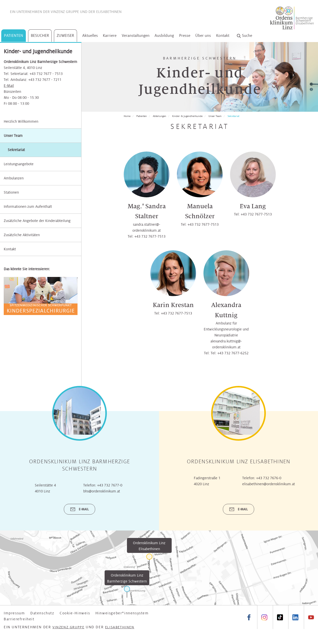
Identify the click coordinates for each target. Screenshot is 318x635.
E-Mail (9, 85)
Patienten (13, 35)
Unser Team (13, 135)
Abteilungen (159, 116)
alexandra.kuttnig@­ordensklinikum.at (226, 344)
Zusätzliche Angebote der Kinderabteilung (37, 220)
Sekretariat (233, 116)
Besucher (40, 35)
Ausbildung (164, 35)
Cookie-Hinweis (75, 613)
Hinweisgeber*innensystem (122, 613)
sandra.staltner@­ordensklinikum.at (146, 227)
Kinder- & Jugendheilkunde (187, 116)
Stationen (11, 192)
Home (127, 116)
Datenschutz (42, 613)
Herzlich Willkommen (21, 121)
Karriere (110, 35)
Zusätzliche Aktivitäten (22, 235)
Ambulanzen (14, 178)
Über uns (203, 35)
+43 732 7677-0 (109, 485)
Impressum (14, 613)
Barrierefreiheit (19, 619)
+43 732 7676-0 (268, 478)
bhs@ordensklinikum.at (101, 491)
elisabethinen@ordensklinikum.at (268, 484)
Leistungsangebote (19, 164)
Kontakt (222, 35)
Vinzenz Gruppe (65, 11)
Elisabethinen (108, 11)
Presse (184, 35)
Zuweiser (65, 35)
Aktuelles (90, 35)
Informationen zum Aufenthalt (28, 206)
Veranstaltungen (136, 35)
